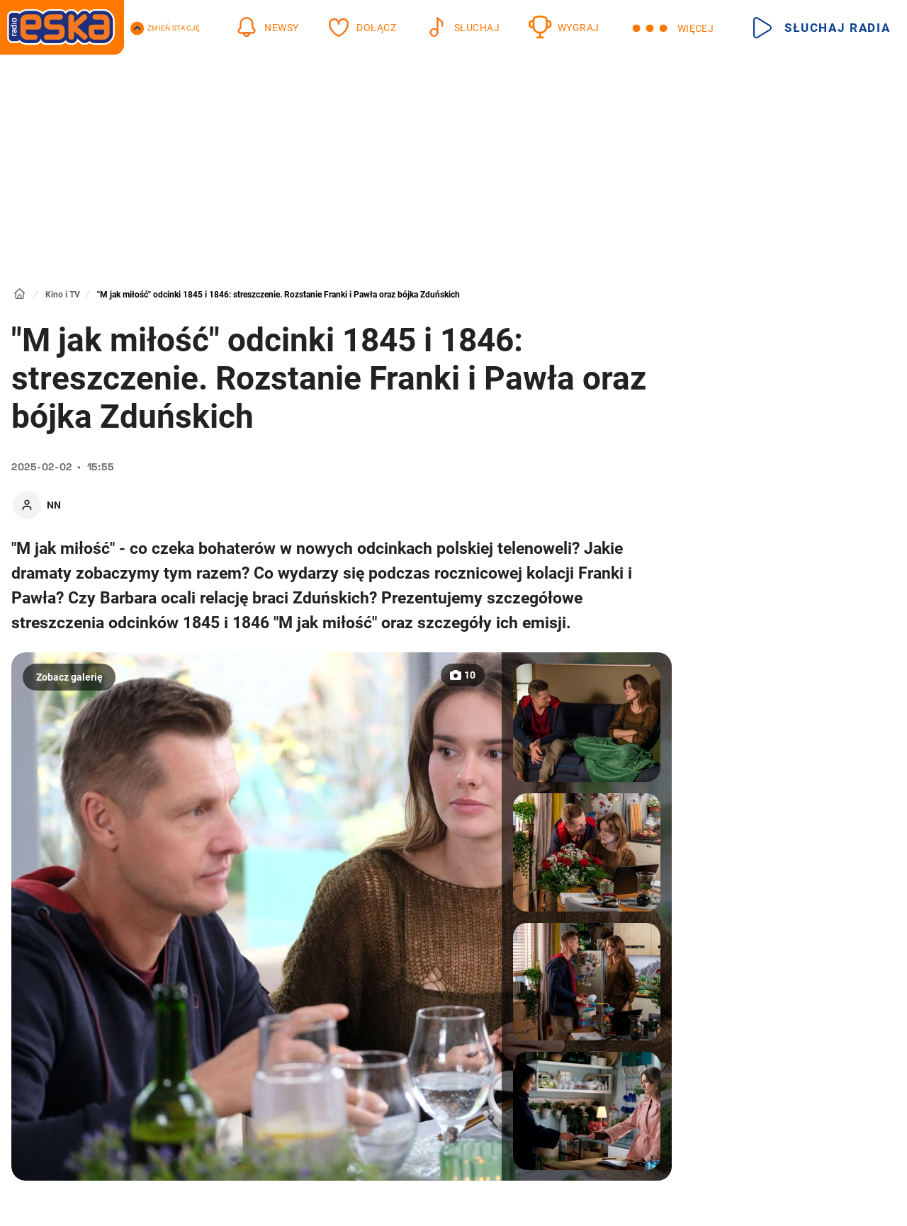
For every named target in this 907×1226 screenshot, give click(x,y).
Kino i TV (62, 295)
